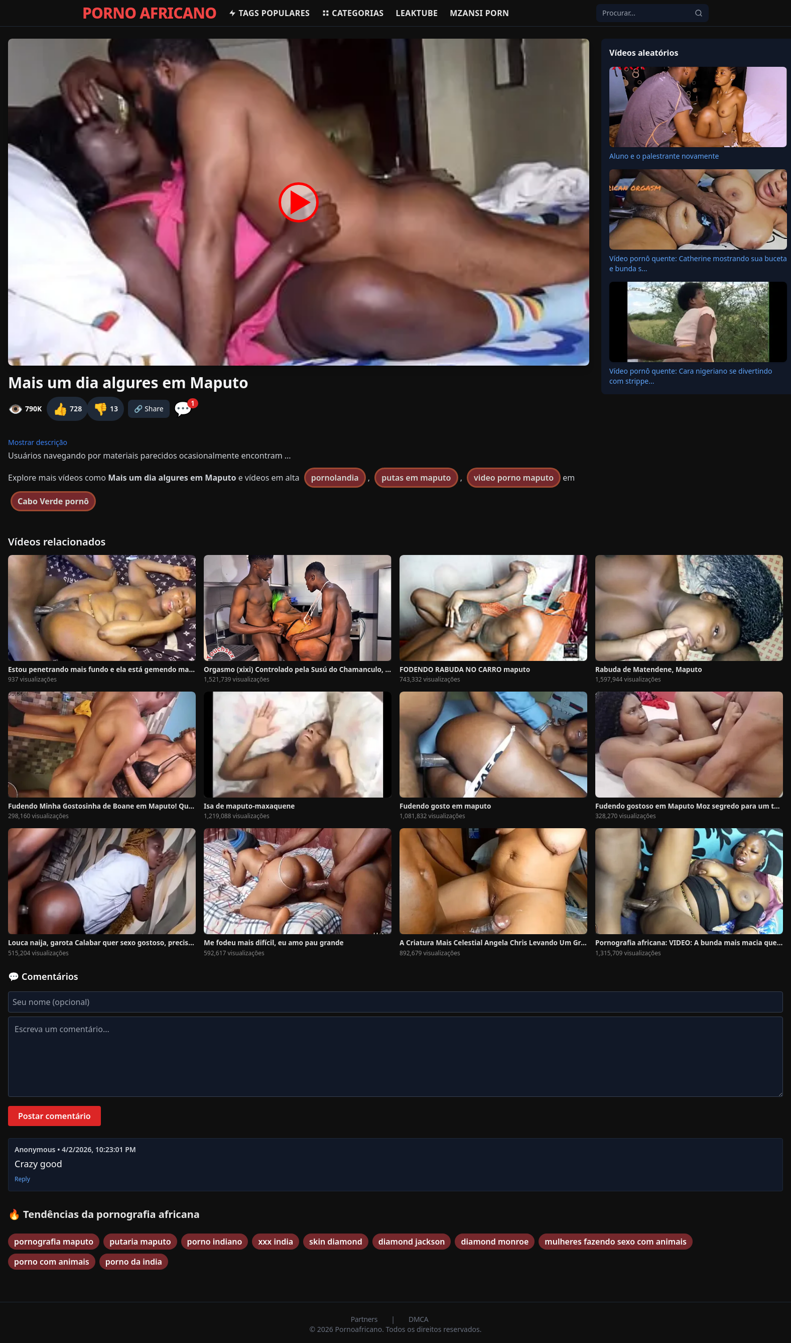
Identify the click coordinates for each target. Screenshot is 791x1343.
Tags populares (269, 13)
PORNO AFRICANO (149, 13)
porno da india (133, 1261)
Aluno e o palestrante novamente (664, 156)
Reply (22, 1179)
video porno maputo (514, 477)
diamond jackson (411, 1241)
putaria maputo (140, 1241)
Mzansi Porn (479, 13)
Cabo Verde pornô (53, 501)
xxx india (275, 1241)
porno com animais (51, 1261)
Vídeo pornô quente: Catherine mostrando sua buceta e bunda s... (698, 263)
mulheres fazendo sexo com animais (616, 1241)
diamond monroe (495, 1241)
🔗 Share (149, 408)
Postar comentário (54, 1116)
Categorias (352, 13)
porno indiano (214, 1241)
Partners (365, 1319)
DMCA (418, 1319)
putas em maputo (416, 477)
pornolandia (335, 477)
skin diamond (335, 1241)
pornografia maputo (53, 1241)
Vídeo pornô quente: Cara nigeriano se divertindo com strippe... (690, 376)
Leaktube (417, 13)
